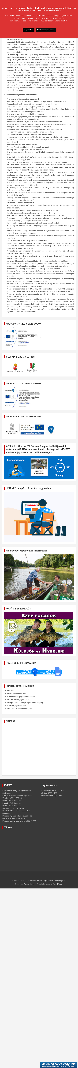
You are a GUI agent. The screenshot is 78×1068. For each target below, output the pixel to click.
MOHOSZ (12, 691)
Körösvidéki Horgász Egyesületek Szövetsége (45, 881)
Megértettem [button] (28, 30)
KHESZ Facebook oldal (17, 694)
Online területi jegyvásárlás (18, 700)
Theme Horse (29, 884)
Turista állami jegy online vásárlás (21, 697)
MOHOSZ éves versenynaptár (20, 709)
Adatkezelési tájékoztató (46, 30)
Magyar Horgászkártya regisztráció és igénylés (26, 703)
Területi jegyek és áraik (17, 706)
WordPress (57, 884)
